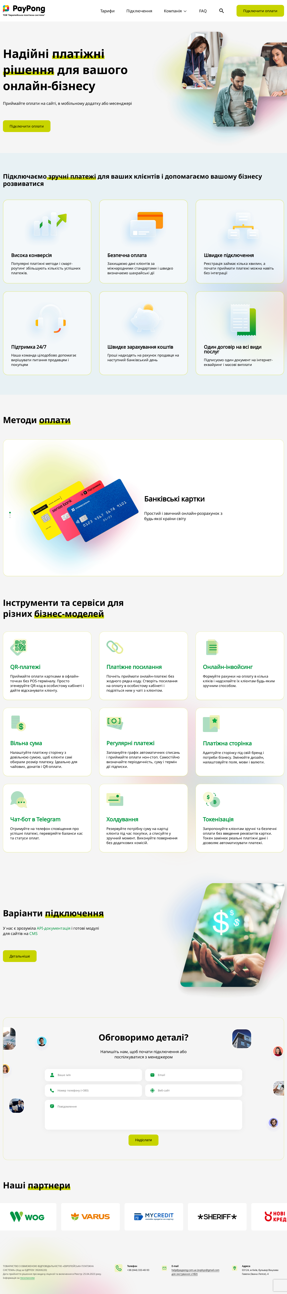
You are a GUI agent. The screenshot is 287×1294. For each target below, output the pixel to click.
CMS (33, 933)
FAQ (203, 11)
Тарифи (107, 11)
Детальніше (20, 956)
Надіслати (143, 1140)
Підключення (139, 11)
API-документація (53, 928)
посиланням (27, 1278)
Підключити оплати (260, 10)
